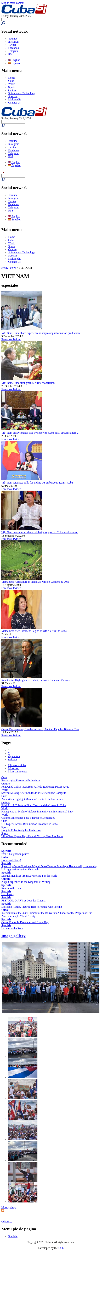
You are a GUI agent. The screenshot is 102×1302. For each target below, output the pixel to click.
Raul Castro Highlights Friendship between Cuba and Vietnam (35, 680)
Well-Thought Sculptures (15, 853)
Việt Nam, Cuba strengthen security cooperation (28, 382)
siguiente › (14, 756)
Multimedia (14, 99)
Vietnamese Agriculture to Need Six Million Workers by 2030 (35, 581)
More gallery (8, 1207)
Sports (11, 87)
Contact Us (14, 102)
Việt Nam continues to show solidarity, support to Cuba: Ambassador (39, 532)
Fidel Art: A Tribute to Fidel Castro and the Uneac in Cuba (33, 805)
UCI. (61, 1247)
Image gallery (13, 936)
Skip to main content (12, 2)
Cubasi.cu (6, 1221)
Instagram (13, 41)
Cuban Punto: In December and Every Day (25, 922)
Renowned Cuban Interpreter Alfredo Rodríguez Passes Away (35, 786)
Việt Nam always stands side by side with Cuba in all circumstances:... (40, 432)
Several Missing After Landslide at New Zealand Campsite (33, 792)
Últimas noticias (17, 765)
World (11, 83)
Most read (13, 768)
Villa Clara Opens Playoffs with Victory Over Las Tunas (32, 836)
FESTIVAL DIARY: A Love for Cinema (23, 900)
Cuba (11, 80)
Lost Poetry (7, 894)
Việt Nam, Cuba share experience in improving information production (40, 333)
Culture (12, 90)
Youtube (13, 38)
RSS (10, 54)
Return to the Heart (11, 888)
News (13, 267)
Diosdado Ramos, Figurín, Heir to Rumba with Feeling (31, 906)
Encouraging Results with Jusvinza (20, 780)
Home (11, 77)
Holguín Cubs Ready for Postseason (21, 830)
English (14, 59)
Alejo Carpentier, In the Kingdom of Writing (25, 881)
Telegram (13, 51)
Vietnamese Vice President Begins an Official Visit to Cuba (34, 630)
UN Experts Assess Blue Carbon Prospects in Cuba (29, 823)
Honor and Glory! (11, 860)
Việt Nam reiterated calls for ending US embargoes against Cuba (37, 482)
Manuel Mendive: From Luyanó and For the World (29, 875)
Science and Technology (21, 93)
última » (12, 759)
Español (14, 63)
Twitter (12, 44)
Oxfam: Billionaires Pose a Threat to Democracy (28, 817)
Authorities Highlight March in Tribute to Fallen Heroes (32, 799)
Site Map (13, 1236)
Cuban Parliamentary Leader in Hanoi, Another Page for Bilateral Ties (40, 729)
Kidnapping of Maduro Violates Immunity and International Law (37, 811)
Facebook (13, 47)
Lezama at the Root (12, 928)
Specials (12, 96)
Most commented (17, 771)
